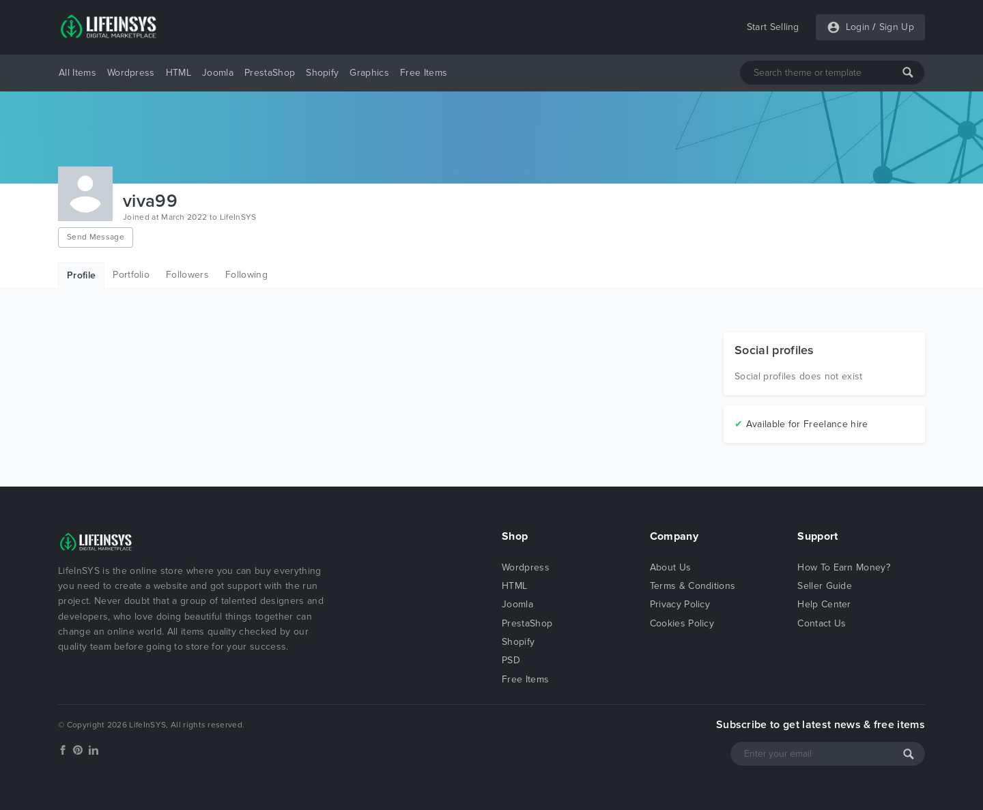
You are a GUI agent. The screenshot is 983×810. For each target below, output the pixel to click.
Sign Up (896, 27)
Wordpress (131, 72)
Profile (81, 275)
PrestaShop (269, 72)
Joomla (217, 72)
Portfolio (131, 274)
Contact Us (821, 623)
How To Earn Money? (843, 567)
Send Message (95, 237)
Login (858, 27)
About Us (671, 567)
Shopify (322, 72)
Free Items (423, 72)
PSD (511, 660)
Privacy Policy (680, 604)
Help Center (824, 604)
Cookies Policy (682, 623)
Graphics (369, 72)
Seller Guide (824, 586)
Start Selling (773, 27)
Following (246, 274)
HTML (178, 72)
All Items (77, 72)
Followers (187, 274)
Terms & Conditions (693, 586)
